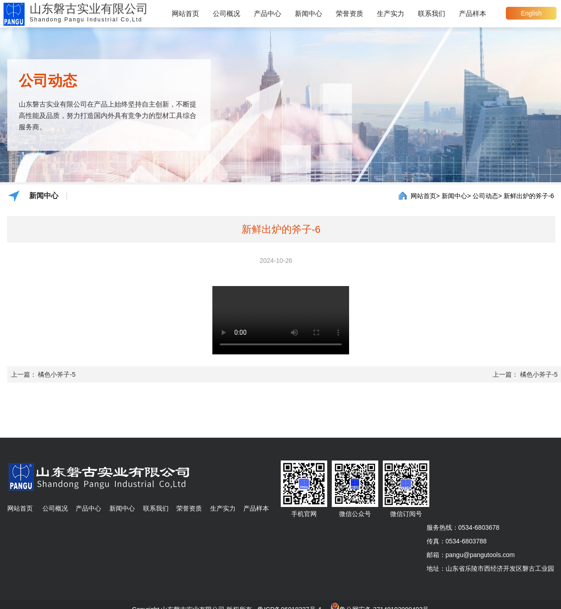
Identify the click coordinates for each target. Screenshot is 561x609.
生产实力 (390, 13)
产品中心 (267, 13)
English (531, 13)
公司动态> (487, 196)
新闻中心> (456, 196)
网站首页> (425, 196)
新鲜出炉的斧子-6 (529, 196)
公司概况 (226, 13)
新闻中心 (308, 13)
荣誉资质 (349, 13)
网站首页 (185, 13)
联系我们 (431, 13)
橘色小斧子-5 (56, 374)
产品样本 (472, 13)
